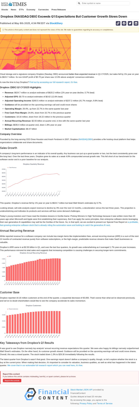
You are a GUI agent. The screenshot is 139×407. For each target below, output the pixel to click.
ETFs (21, 9)
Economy (31, 9)
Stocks (4, 9)
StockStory (56, 23)
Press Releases (59, 9)
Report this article (12, 381)
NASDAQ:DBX (85, 139)
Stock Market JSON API (81, 390)
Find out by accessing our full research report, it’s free (53, 82)
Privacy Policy (86, 403)
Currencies (43, 9)
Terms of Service (104, 403)
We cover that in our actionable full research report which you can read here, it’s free (44, 365)
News (13, 9)
